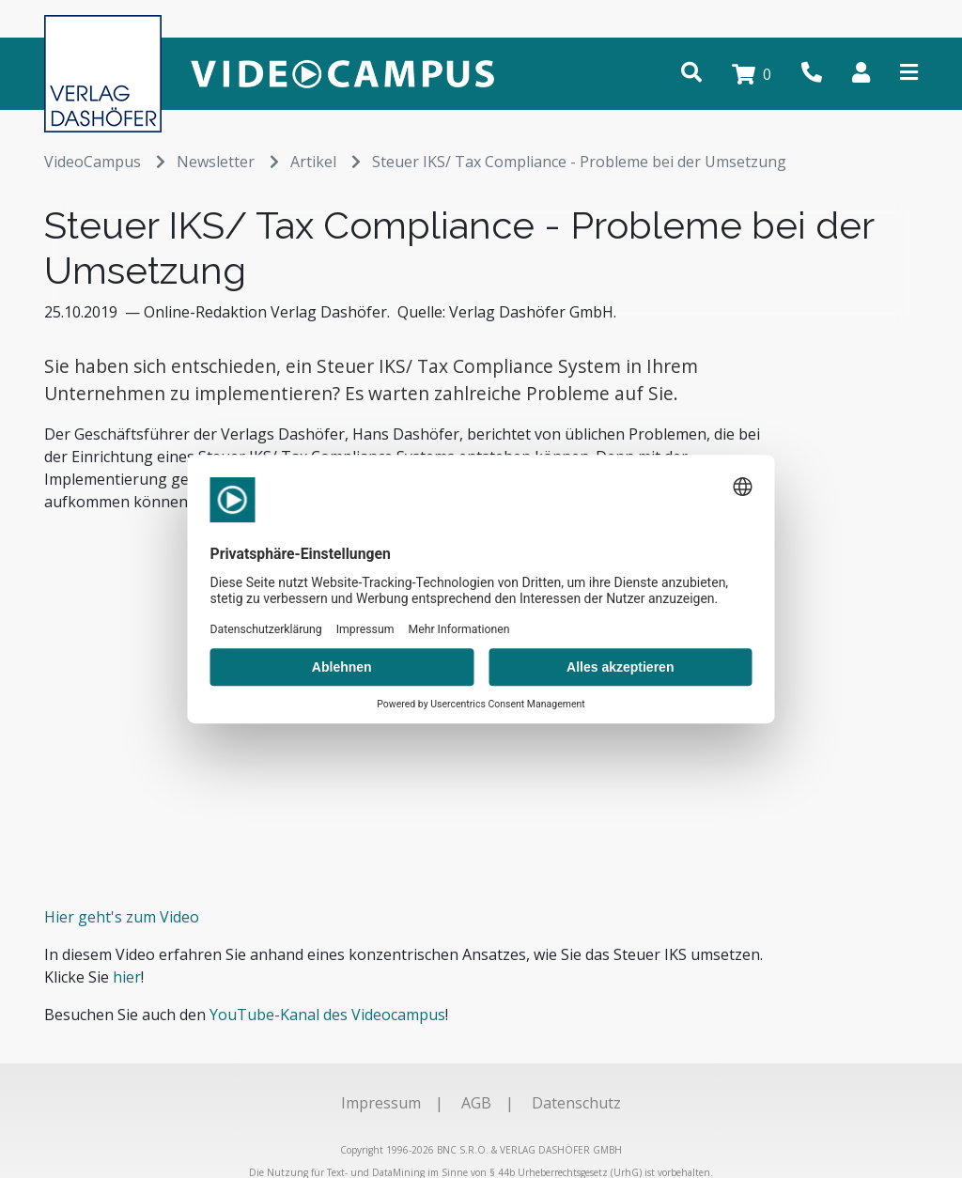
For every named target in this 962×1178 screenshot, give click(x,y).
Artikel (325, 161)
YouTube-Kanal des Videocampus (327, 1014)
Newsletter (228, 161)
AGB (476, 1103)
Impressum (381, 1103)
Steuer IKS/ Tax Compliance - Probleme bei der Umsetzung (579, 161)
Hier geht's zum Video (121, 917)
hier (127, 977)
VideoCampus (104, 161)
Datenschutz (576, 1103)
